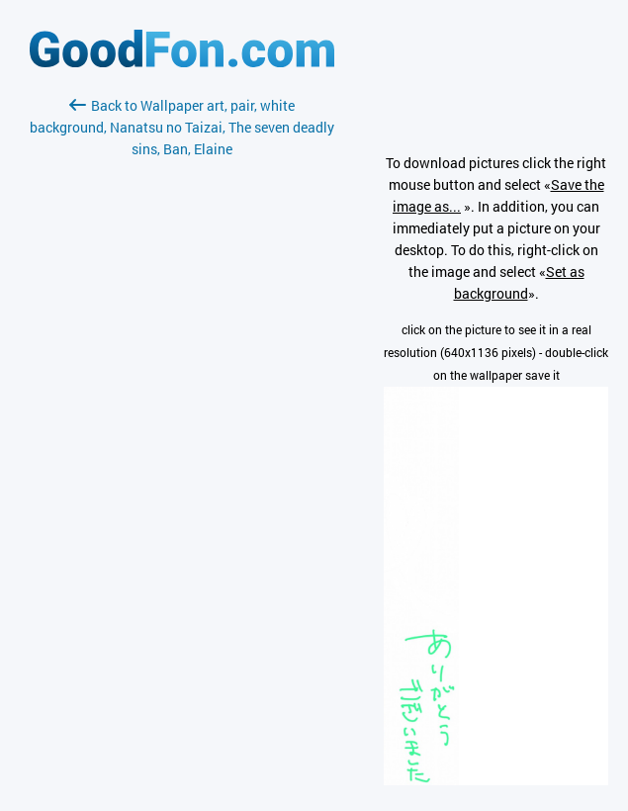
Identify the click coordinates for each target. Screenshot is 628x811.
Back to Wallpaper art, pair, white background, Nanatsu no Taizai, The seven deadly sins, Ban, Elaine (182, 127)
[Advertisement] (182, 394)
